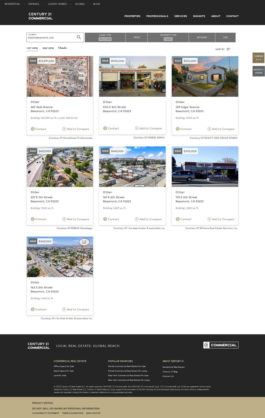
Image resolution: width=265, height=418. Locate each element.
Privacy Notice (42, 403)
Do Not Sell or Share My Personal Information (66, 408)
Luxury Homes (57, 4)
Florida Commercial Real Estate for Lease (127, 370)
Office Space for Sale (64, 366)
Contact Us (168, 376)
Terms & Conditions (72, 413)
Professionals (157, 16)
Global (80, 4)
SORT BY (222, 49)
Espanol (34, 4)
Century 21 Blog (170, 371)
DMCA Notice (93, 413)
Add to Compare (75, 129)
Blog (96, 4)
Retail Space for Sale (64, 370)
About (215, 16)
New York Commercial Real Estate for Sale (128, 375)
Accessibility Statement (45, 413)
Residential (12, 4)
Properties (132, 16)
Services (180, 16)
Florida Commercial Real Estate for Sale (127, 366)
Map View (48, 48)
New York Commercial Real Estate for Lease (129, 380)
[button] (259, 58)
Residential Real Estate (174, 367)
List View (32, 48)
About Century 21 (173, 361)
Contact (232, 16)
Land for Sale (60, 375)
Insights (199, 16)
